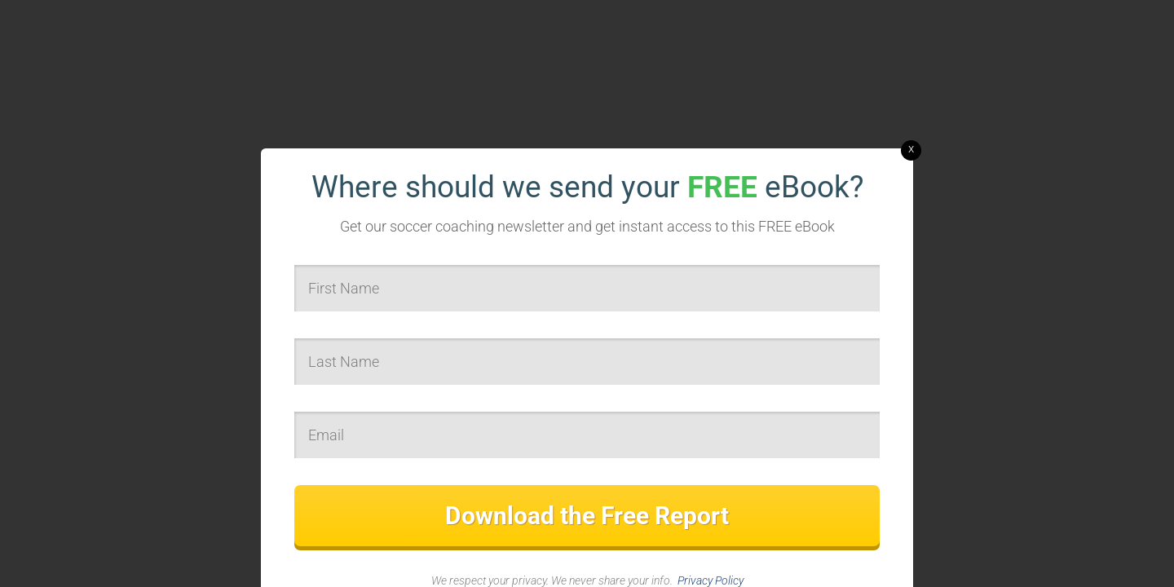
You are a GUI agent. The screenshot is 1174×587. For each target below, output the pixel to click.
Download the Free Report (587, 515)
